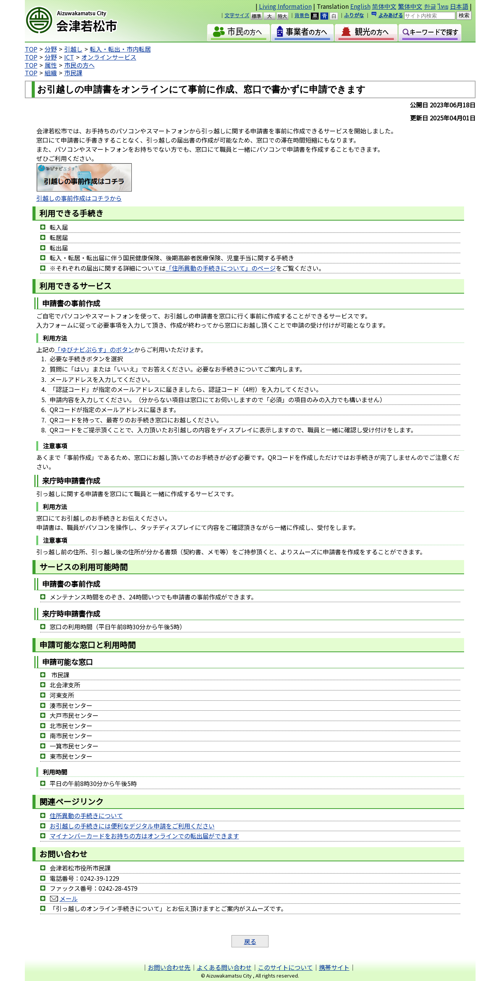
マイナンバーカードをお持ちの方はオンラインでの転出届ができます (144, 835)
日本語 (459, 6)
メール (69, 898)
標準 (259, 16)
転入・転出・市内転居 (120, 49)
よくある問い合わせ (224, 967)
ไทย (443, 6)
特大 (285, 16)
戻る (250, 941)
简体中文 (384, 6)
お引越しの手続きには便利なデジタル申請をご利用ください (132, 825)
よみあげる (390, 15)
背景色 (301, 15)
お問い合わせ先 (169, 967)
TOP (31, 49)
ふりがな (354, 15)
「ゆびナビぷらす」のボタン (94, 349)
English (360, 6)
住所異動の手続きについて (86, 815)
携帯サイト (334, 967)
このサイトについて (285, 967)
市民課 (73, 72)
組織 (51, 72)
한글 (430, 6)
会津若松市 (90, 21)
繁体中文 (410, 6)
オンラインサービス (108, 57)
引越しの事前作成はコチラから (79, 198)
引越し (73, 49)
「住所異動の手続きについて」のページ (221, 268)
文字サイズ (237, 15)
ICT (69, 57)
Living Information (285, 6)
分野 (51, 49)
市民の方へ (79, 65)
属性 (51, 65)
